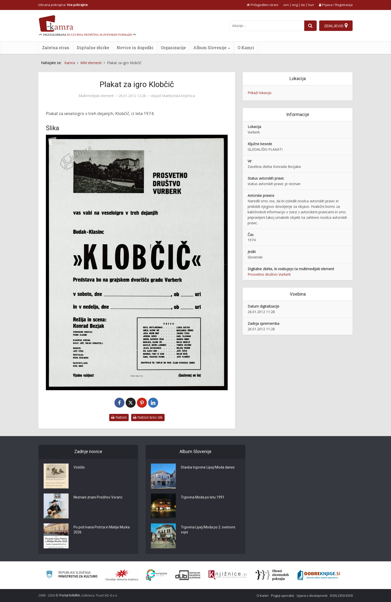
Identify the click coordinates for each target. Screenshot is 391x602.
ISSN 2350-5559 (341, 595)
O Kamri (246, 47)
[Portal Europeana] (156, 575)
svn (286, 4)
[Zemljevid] (336, 25)
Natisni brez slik (148, 417)
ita (303, 4)
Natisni (119, 417)
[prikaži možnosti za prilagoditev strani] (262, 4)
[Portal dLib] (188, 575)
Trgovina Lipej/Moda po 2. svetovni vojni (208, 529)
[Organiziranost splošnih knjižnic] (122, 575)
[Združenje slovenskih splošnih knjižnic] (227, 575)
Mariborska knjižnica (178, 96)
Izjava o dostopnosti (312, 595)
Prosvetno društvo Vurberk (269, 274)
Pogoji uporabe (282, 595)
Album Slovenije (209, 47)
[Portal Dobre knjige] (318, 575)
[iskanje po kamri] (266, 25)
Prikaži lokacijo (260, 92)
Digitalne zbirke (93, 47)
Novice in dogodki (135, 47)
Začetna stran (55, 47)
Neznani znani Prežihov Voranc (98, 497)
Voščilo (79, 467)
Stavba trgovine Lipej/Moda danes (208, 467)
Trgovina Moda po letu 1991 (202, 497)
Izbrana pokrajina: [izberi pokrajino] (63, 4)
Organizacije (173, 47)
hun (311, 4)
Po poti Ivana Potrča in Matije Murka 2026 (102, 529)
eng (295, 4)
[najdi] (310, 25)
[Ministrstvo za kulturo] (72, 575)
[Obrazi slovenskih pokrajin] (272, 575)
